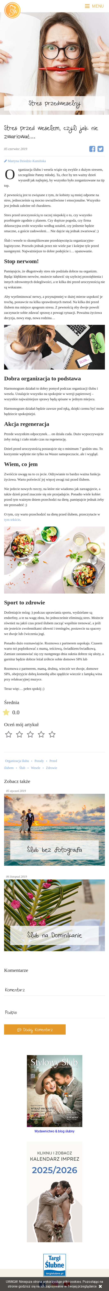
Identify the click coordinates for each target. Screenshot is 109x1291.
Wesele (35, 768)
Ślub (22, 768)
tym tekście (12, 520)
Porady (39, 761)
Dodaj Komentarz (35, 1030)
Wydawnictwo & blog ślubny (54, 1131)
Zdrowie (51, 768)
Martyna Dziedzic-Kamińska (25, 161)
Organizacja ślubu (17, 761)
